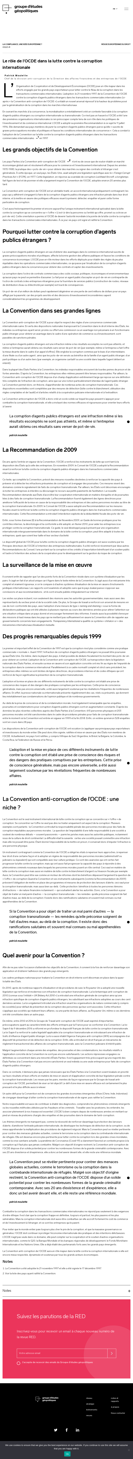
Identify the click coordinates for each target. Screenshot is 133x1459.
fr (114, 9)
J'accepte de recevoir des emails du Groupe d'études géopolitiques (57, 1362)
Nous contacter (118, 1413)
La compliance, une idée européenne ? (22, 44)
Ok (67, 1454)
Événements (91, 1410)
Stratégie (90, 1404)
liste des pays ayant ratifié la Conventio (33, 1273)
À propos (115, 1407)
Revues (89, 1416)
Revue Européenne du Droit (116, 44)
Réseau (89, 1398)
